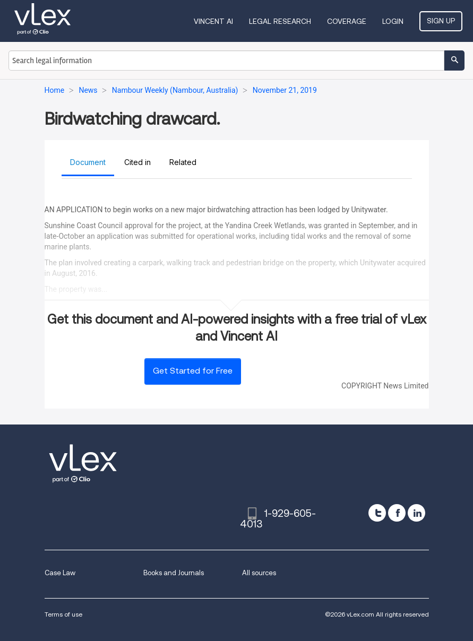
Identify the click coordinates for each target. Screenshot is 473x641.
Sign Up (441, 20)
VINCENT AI (213, 21)
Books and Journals (173, 573)
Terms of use (63, 614)
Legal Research (280, 21)
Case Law (60, 573)
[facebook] (397, 513)
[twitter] (377, 513)
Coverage (346, 21)
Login (392, 21)
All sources (259, 573)
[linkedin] (416, 513)
